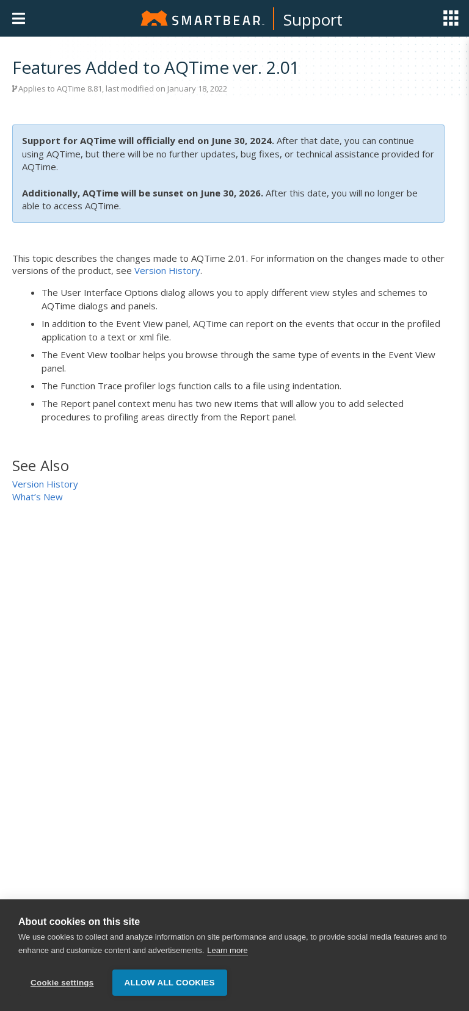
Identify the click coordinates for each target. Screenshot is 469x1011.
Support (313, 20)
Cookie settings (62, 982)
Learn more (227, 950)
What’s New (37, 497)
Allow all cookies (170, 982)
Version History (167, 270)
